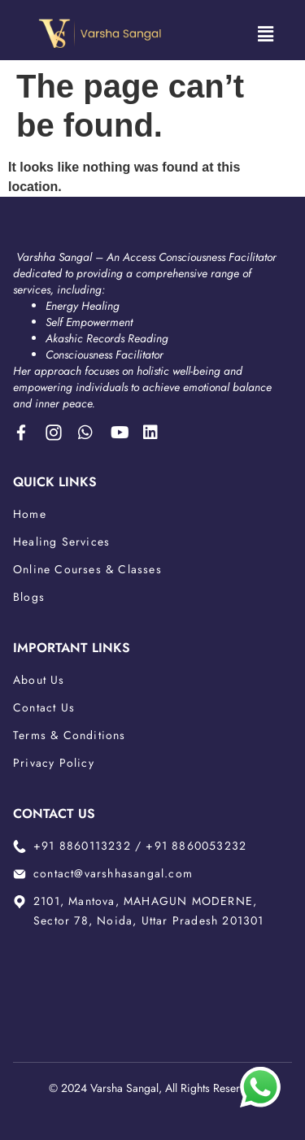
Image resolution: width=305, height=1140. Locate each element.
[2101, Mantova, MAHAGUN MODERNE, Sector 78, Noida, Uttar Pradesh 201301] (152, 983)
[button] (265, 34)
